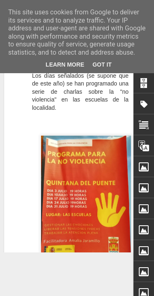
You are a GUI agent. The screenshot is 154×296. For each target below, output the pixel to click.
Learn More (65, 64)
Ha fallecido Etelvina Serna (76, 191)
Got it (102, 64)
